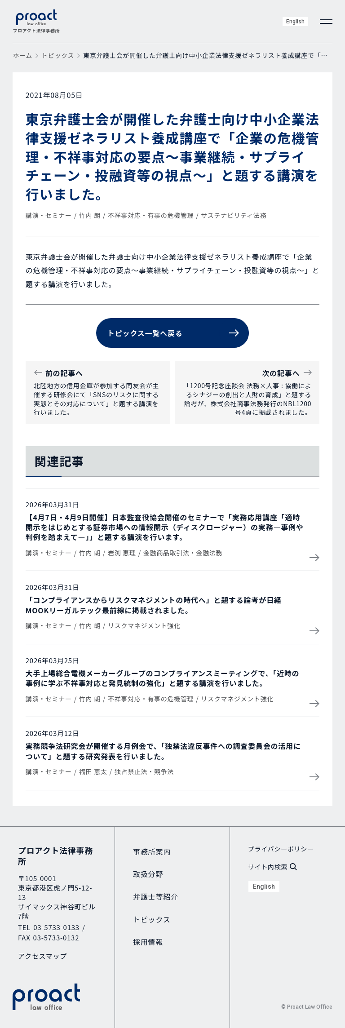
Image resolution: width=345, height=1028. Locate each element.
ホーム (22, 55)
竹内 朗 (90, 215)
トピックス (57, 55)
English (295, 21)
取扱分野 (148, 873)
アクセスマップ (42, 956)
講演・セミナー (49, 215)
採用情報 (148, 941)
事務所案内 (152, 851)
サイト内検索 (272, 866)
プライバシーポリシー (281, 848)
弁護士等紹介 (155, 896)
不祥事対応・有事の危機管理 (151, 215)
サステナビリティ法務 (233, 215)
